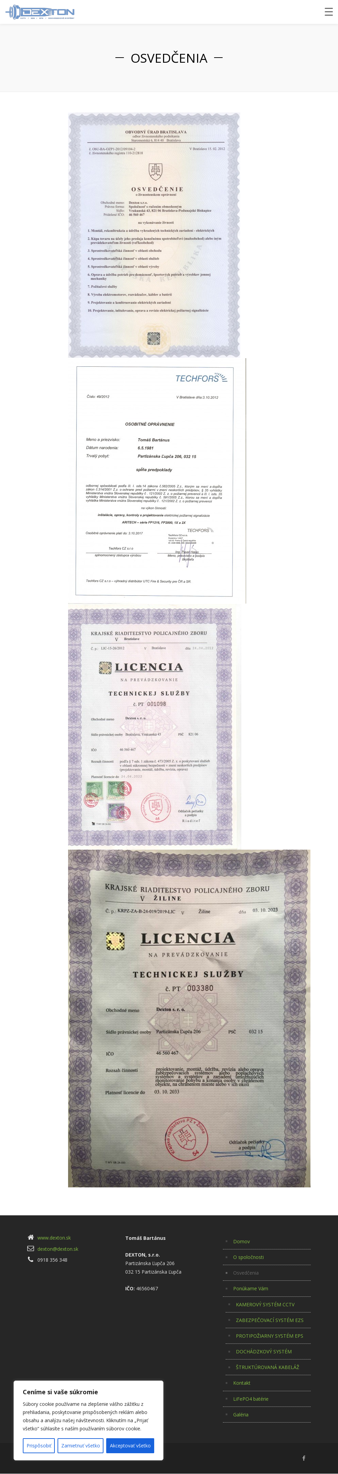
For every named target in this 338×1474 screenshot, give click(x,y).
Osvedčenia (246, 1273)
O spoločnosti (248, 1257)
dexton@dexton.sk (57, 1249)
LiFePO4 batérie (251, 1399)
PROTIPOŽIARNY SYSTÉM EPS (269, 1336)
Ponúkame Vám (250, 1288)
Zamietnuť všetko (80, 1445)
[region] (88, 1420)
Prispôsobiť (39, 1445)
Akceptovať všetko (130, 1445)
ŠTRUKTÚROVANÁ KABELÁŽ (267, 1367)
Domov (241, 1241)
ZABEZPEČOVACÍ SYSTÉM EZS (270, 1320)
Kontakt (242, 1383)
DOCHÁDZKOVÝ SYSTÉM (264, 1351)
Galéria (240, 1414)
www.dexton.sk (54, 1237)
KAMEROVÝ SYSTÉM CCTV (265, 1304)
